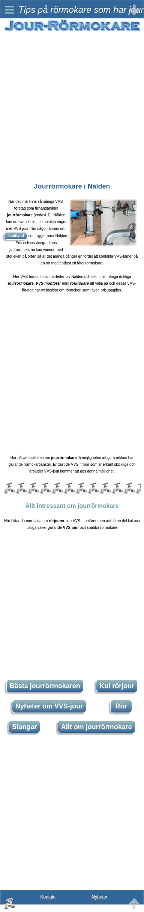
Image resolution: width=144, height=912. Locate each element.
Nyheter (100, 897)
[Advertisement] (70, 103)
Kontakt (48, 897)
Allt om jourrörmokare (96, 727)
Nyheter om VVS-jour (49, 706)
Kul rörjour (116, 686)
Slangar (24, 727)
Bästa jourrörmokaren (45, 686)
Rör (121, 706)
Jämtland (16, 236)
